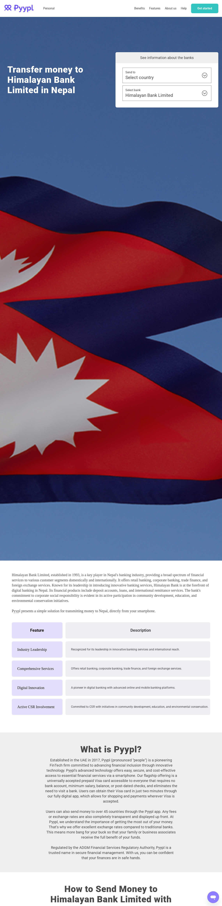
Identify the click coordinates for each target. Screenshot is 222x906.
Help (184, 8)
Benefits (139, 8)
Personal (49, 8)
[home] (19, 8)
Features (154, 8)
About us (170, 8)
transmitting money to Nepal (86, 611)
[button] (154, 8)
